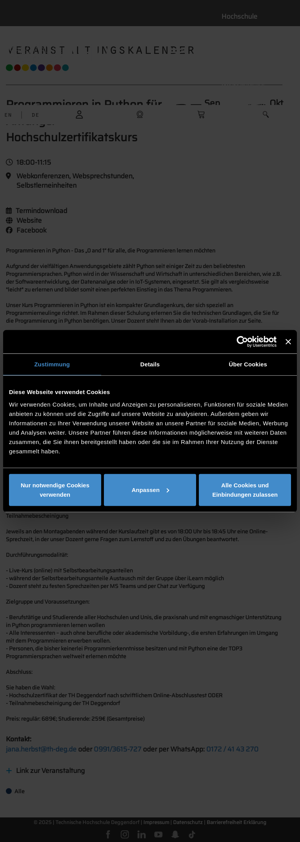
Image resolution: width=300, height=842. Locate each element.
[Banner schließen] (288, 342)
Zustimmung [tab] (52, 364)
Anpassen (150, 489)
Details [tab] (150, 364)
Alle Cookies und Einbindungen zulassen (245, 489)
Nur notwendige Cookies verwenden (55, 489)
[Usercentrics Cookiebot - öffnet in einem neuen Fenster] (242, 342)
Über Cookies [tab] (248, 364)
